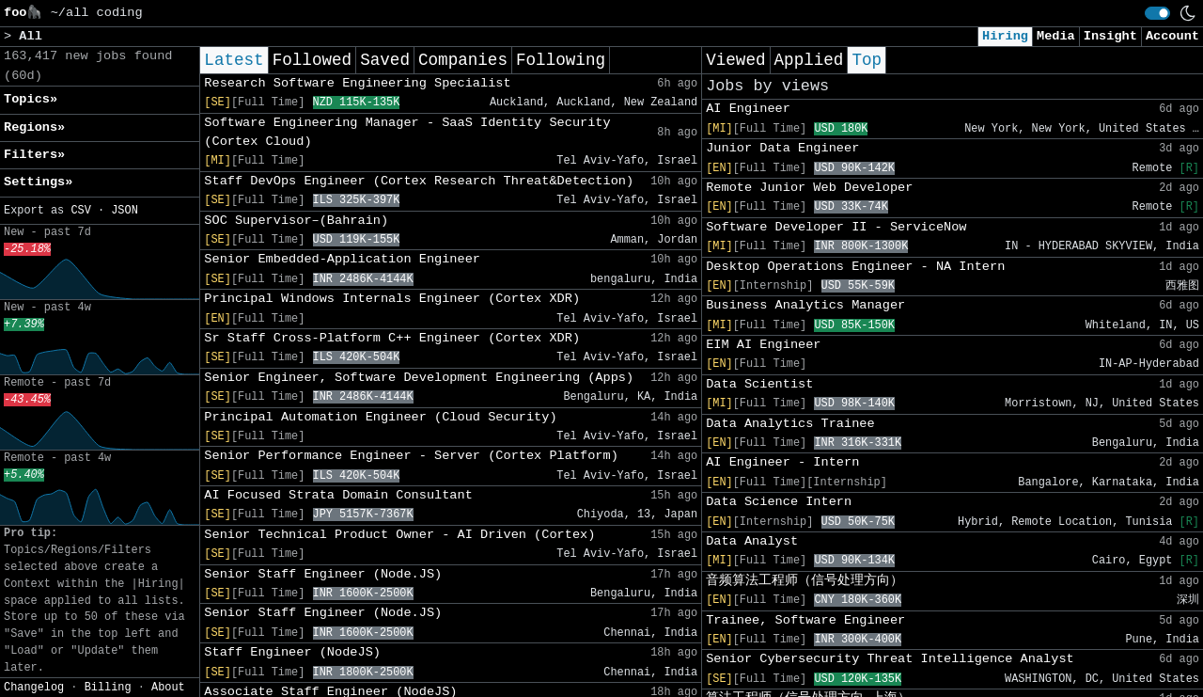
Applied (809, 60)
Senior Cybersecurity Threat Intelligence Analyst (890, 659)
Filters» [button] (34, 155)
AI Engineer (748, 109)
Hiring (1005, 36)
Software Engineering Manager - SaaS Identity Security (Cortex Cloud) (407, 132)
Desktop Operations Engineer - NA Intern (855, 267)
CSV (80, 210)
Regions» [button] (34, 127)
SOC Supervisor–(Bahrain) (296, 221)
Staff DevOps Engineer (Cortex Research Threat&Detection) (418, 181)
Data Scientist (759, 384)
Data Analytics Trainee (790, 424)
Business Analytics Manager (805, 305)
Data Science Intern (778, 502)
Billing (108, 687)
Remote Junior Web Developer (809, 188)
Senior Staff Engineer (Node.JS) (323, 574)
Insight (1110, 36)
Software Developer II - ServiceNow (836, 227)
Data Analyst (752, 541)
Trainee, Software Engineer (805, 620)
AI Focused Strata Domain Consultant (338, 495)
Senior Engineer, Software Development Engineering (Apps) (418, 378)
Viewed (735, 60)
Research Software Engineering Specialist (357, 83)
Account (1172, 36)
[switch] (1157, 13)
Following (560, 60)
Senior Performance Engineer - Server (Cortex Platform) (411, 456)
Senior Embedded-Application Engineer (342, 259)
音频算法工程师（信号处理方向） (804, 581)
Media (1056, 36)
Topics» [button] (30, 99)
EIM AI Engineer (763, 345)
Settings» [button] (38, 182)
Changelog (34, 687)
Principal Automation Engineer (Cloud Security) (380, 417)
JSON (124, 210)
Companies (463, 60)
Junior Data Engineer (782, 148)
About (168, 687)
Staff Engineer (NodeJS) (292, 652)
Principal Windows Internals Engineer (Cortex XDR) (392, 299)
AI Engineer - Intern (782, 462)
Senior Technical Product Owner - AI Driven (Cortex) (399, 535)
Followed (312, 60)
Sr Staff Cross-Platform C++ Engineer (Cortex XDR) (392, 338)
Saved (385, 60)
